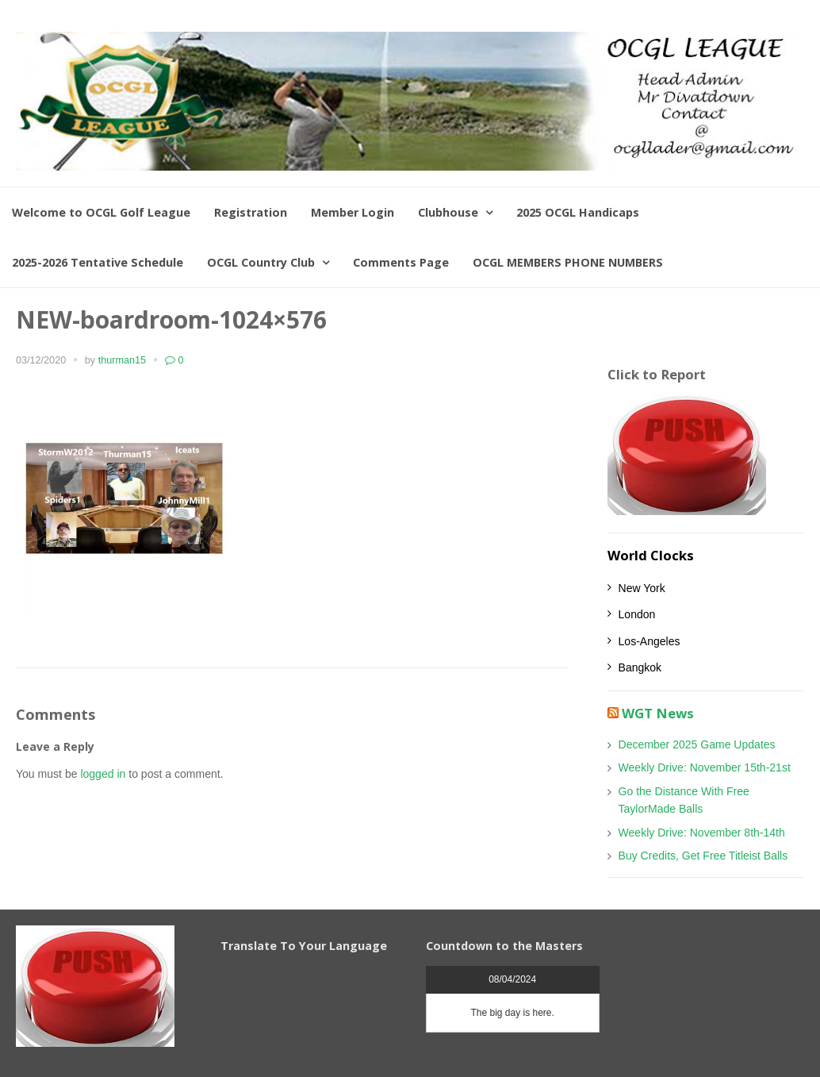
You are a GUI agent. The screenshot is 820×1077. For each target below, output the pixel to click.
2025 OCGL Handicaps (577, 212)
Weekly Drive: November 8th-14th (702, 832)
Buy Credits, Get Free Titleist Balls (703, 855)
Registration (250, 212)
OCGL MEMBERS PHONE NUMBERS (568, 262)
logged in (102, 773)
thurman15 (122, 360)
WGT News (658, 713)
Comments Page (401, 262)
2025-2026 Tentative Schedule (97, 262)
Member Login (352, 212)
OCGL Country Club (261, 262)
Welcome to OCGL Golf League (101, 212)
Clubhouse (448, 212)
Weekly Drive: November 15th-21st (705, 767)
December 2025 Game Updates (697, 744)
